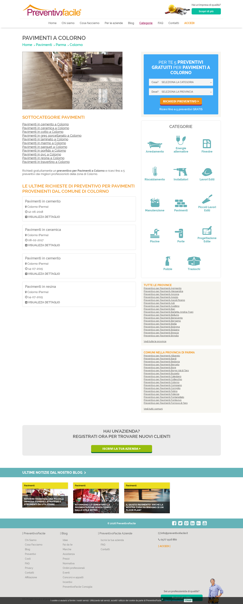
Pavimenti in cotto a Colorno (42, 132)
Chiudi (188, 600)
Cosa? (155, 82)
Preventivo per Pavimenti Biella (160, 323)
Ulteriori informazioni (173, 600)
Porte (181, 241)
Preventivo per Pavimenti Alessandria (163, 291)
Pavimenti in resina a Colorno (43, 158)
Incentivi (67, 582)
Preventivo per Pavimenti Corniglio (162, 388)
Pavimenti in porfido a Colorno (44, 150)
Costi (28, 558)
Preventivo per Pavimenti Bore (160, 367)
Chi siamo (68, 23)
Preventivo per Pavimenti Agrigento (163, 288)
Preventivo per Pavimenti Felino (161, 391)
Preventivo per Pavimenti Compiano (163, 385)
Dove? (155, 91)
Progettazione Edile (207, 239)
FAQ (160, 23)
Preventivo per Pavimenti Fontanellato (164, 397)
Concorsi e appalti (73, 577)
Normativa (69, 563)
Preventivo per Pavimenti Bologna (162, 326)
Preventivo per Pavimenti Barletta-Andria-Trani (168, 312)
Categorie (146, 23)
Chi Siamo (30, 540)
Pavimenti (181, 210)
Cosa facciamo (89, 23)
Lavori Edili (207, 179)
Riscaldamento (155, 179)
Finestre (207, 151)
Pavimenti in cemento (43, 201)
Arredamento (155, 151)
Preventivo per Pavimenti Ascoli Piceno (164, 300)
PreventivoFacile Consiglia (77, 586)
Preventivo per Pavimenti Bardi (160, 358)
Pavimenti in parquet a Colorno (44, 147)
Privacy (29, 568)
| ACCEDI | (164, 546)
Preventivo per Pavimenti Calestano (162, 376)
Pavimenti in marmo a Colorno (44, 143)
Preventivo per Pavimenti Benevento (163, 318)
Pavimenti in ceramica (43, 230)
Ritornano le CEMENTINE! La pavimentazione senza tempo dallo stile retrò (93, 507)
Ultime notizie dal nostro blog (54, 472)
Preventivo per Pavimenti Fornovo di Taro (166, 403)
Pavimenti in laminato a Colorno (45, 139)
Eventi (66, 572)
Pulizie (167, 269)
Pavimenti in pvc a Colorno (41, 154)
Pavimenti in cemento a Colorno (45, 124)
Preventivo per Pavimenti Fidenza (161, 394)
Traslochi (194, 269)
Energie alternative (181, 150)
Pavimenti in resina (40, 287)
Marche (67, 549)
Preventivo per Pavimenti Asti (159, 303)
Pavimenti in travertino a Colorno (46, 162)
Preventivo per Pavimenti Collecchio (163, 379)
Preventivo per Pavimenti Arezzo (161, 297)
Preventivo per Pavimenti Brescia (161, 332)
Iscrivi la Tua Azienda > (121, 448)
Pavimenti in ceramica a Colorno (45, 128)
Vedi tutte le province (155, 341)
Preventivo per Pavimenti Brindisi (161, 335)
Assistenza (69, 554)
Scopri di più (206, 11)
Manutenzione (154, 210)
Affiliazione (31, 577)
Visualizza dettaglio (42, 217)
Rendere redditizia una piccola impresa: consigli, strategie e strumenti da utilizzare (44, 502)
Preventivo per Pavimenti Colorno (161, 382)
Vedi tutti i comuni (153, 408)
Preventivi (30, 554)
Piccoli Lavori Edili (207, 208)
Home (52, 23)
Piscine (155, 241)
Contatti (173, 23)
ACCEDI (189, 23)
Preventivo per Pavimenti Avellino (161, 306)
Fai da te (67, 544)
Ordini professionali (74, 568)
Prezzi (66, 558)
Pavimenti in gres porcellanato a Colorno (52, 135)
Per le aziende (114, 23)
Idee (65, 540)
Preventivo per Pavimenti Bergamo (162, 320)
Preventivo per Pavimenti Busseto (161, 373)
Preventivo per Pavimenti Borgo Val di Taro (166, 370)
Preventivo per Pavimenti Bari (159, 309)
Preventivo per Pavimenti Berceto (161, 364)
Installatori (181, 179)
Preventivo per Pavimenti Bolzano (161, 329)
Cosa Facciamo (33, 544)
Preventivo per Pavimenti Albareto (162, 355)
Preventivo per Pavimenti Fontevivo (163, 400)
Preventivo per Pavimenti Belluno (161, 315)
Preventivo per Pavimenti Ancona (161, 294)
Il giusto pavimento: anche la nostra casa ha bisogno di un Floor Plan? (145, 507)
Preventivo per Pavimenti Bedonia (162, 361)
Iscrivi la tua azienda (112, 540)
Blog (131, 23)
